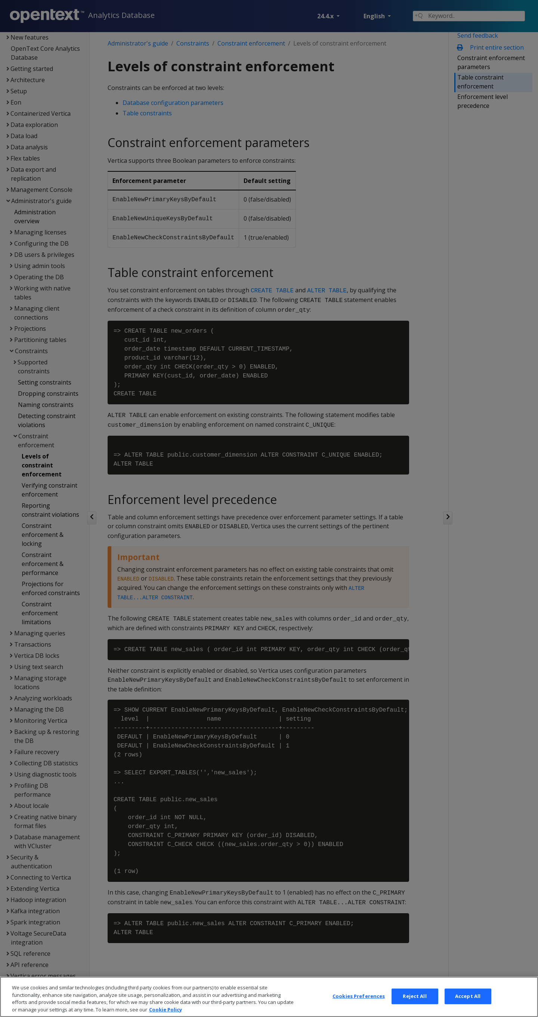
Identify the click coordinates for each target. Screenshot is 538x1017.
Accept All (467, 1007)
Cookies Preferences (359, 1007)
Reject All (414, 1007)
